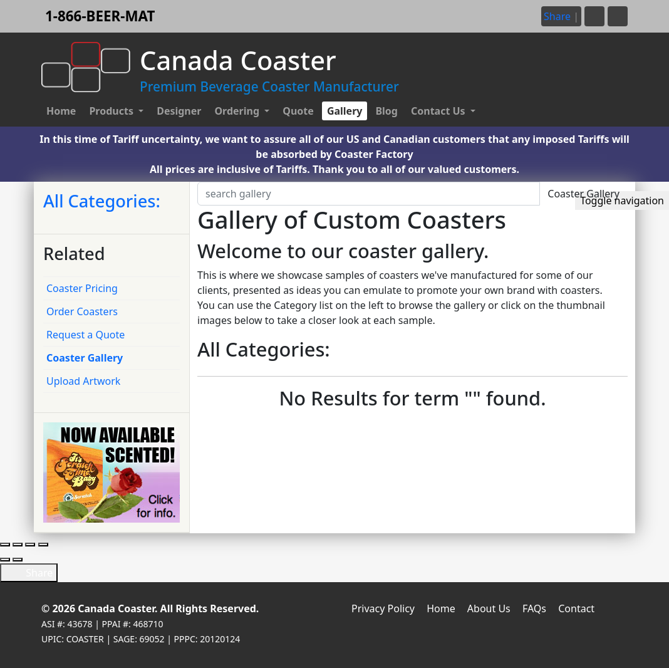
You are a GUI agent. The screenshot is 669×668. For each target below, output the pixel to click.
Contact (576, 608)
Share (29, 573)
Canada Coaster (116, 608)
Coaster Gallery (84, 358)
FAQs (534, 608)
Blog (386, 111)
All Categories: (101, 200)
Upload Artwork (83, 381)
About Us (489, 608)
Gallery (345, 111)
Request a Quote (85, 335)
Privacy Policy (383, 608)
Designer (179, 111)
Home (61, 111)
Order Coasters (82, 311)
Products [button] (112, 111)
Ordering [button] (238, 111)
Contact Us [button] (439, 111)
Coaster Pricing (82, 288)
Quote (298, 111)
